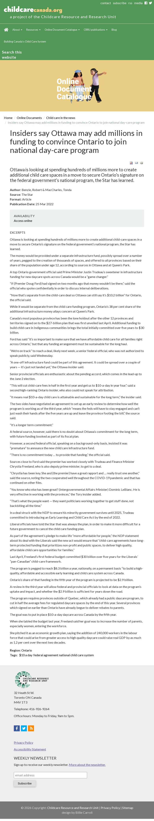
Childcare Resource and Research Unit (73, 808)
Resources (33, 29)
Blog (114, 29)
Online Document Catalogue (62, 29)
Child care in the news (60, 118)
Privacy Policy (23, 742)
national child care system (76, 655)
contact (105, 3)
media (138, 3)
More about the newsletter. (87, 764)
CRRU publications (96, 29)
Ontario (26, 650)
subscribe (119, 3)
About (17, 29)
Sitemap (127, 808)
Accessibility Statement (30, 749)
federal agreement (45, 655)
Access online (23, 220)
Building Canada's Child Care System (25, 41)
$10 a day (25, 655)
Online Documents (29, 118)
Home (6, 30)
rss (130, 3)
